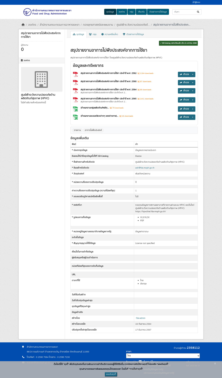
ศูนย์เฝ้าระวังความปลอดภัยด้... (133, 25)
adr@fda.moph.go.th (144, 167)
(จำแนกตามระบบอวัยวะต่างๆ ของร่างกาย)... (100, 116)
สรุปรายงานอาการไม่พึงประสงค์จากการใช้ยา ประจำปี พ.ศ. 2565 (109, 98)
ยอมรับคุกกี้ (111, 374)
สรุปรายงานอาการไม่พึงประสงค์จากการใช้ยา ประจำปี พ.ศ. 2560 (109, 81)
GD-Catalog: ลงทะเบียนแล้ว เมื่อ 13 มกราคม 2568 (178, 43)
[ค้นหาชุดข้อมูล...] (186, 12)
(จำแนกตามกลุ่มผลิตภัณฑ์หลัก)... (95, 107)
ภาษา (128, 351)
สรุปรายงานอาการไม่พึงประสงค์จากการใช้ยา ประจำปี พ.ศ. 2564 (109, 89)
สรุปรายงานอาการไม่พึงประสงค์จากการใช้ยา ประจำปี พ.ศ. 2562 (109, 73)
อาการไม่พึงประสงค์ (93, 130)
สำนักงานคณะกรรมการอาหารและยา (59, 25)
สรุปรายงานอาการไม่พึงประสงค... (171, 25)
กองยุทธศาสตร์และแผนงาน (98, 25)
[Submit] (198, 12)
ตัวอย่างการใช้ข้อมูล (158, 11)
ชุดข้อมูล (110, 11)
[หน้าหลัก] (23, 25)
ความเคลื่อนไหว (109, 34)
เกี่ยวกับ (141, 11)
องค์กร (122, 11)
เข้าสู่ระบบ (196, 2)
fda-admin (140, 318)
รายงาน (77, 130)
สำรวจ (184, 74)
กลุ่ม (131, 11)
